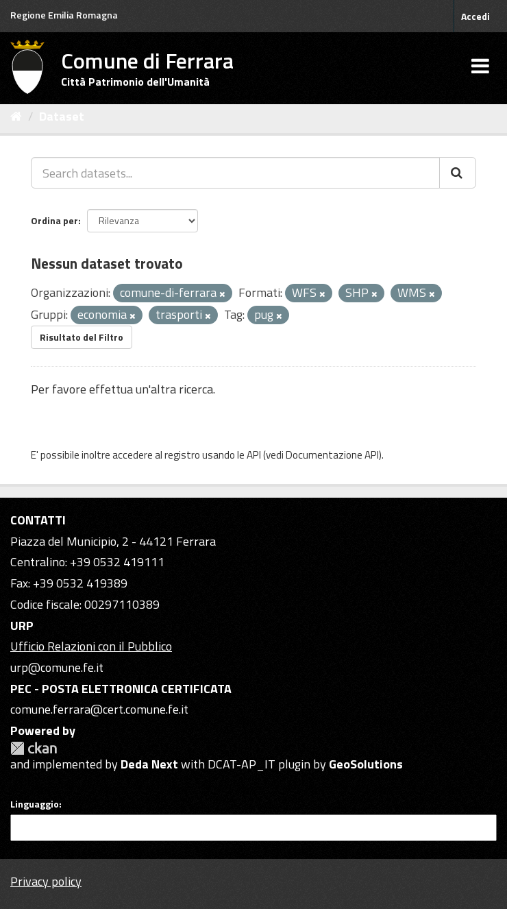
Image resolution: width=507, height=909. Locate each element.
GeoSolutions (366, 764)
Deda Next (149, 764)
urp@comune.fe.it (56, 667)
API (254, 455)
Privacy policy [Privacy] (46, 881)
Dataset (61, 116)
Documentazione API (332, 455)
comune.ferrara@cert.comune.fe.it (99, 709)
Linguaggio (34, 804)
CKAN (33, 748)
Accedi (475, 16)
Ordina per (54, 220)
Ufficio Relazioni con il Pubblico (91, 646)
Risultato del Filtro (81, 337)
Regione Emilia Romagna (64, 15)
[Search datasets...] (235, 173)
